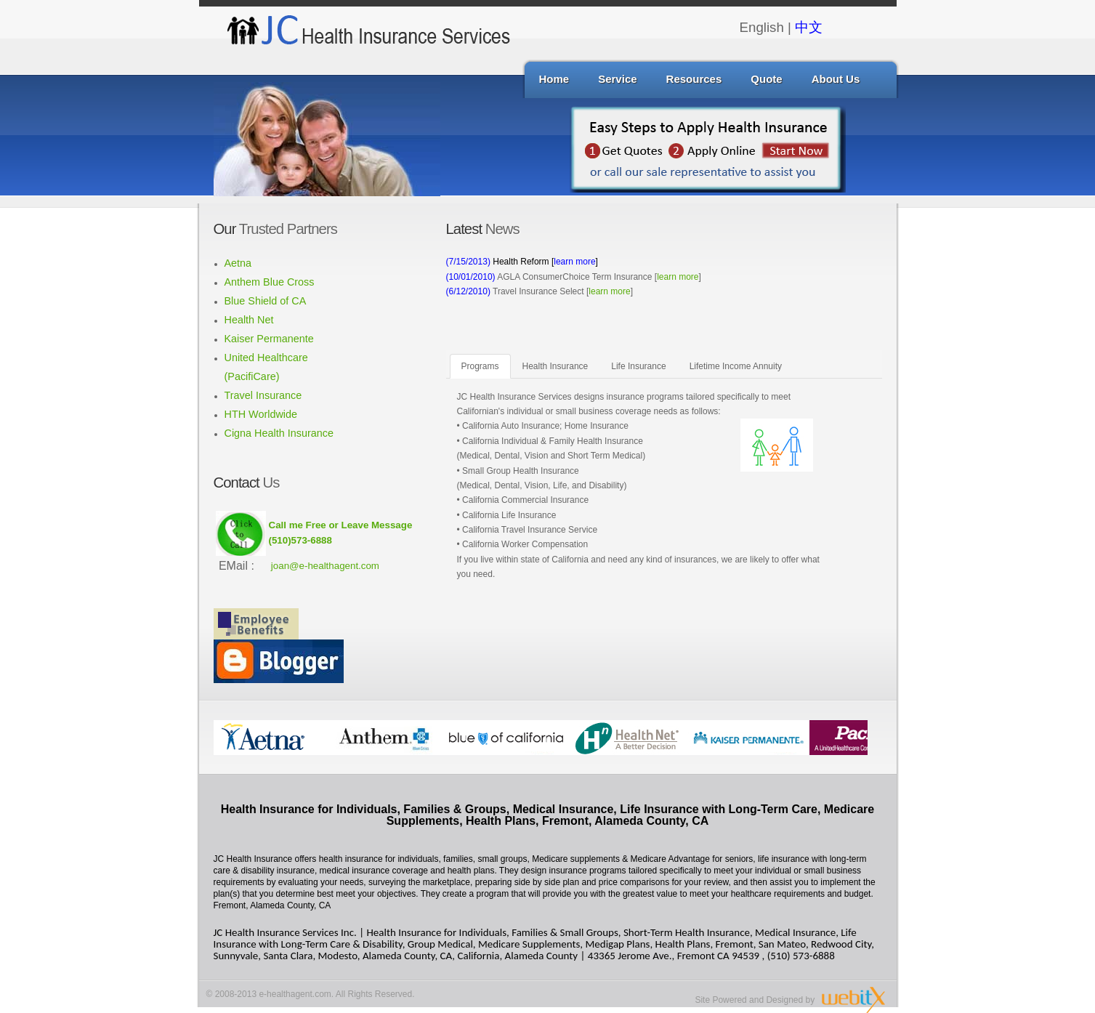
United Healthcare (266, 357)
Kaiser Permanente (269, 338)
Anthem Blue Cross (270, 282)
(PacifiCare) (252, 376)
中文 (809, 27)
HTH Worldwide (261, 414)
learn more (677, 277)
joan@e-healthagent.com (325, 565)
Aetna (238, 263)
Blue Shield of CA (266, 301)
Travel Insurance (263, 395)
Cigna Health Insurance (279, 433)
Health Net (249, 320)
